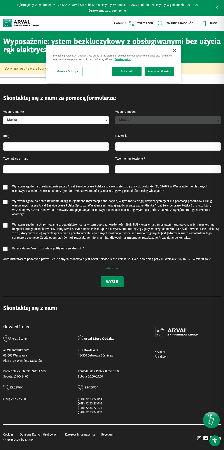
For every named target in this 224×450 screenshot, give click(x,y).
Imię (6, 136)
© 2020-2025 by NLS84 (18, 439)
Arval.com (161, 356)
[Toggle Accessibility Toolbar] (215, 441)
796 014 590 (145, 23)
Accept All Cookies (159, 71)
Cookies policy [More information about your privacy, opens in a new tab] (123, 59)
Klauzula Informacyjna (80, 434)
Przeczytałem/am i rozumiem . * (48, 248)
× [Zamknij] (216, 8)
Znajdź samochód (179, 23)
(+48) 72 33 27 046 (90, 403)
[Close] (174, 50)
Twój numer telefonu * (130, 158)
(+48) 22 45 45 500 (15, 399)
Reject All (127, 71)
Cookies (8, 434)
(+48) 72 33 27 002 (90, 412)
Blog (213, 23)
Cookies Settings (67, 71)
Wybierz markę (13, 111)
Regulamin (108, 434)
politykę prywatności (67, 248)
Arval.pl (160, 352)
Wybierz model (125, 111)
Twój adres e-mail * (16, 158)
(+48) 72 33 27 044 (90, 399)
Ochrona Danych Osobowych (39, 434)
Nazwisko (121, 136)
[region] (113, 64)
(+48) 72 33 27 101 (90, 407)
